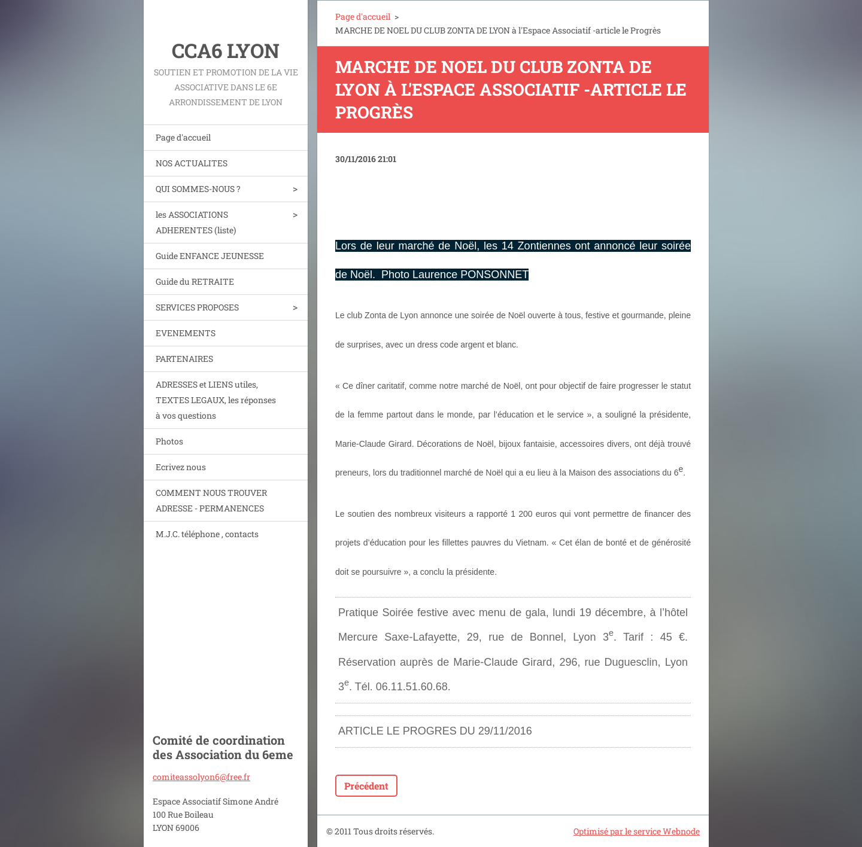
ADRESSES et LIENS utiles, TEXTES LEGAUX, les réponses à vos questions (216, 400)
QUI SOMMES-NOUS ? (198, 188)
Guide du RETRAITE (195, 281)
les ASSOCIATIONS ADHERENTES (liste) (196, 222)
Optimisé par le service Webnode (636, 831)
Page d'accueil (183, 137)
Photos (169, 441)
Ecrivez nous (181, 467)
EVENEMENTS (186, 333)
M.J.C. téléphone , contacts (207, 534)
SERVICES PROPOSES (197, 307)
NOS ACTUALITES (191, 163)
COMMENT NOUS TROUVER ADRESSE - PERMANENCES (211, 500)
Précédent (366, 785)
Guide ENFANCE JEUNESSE (210, 255)
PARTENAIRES (184, 358)
